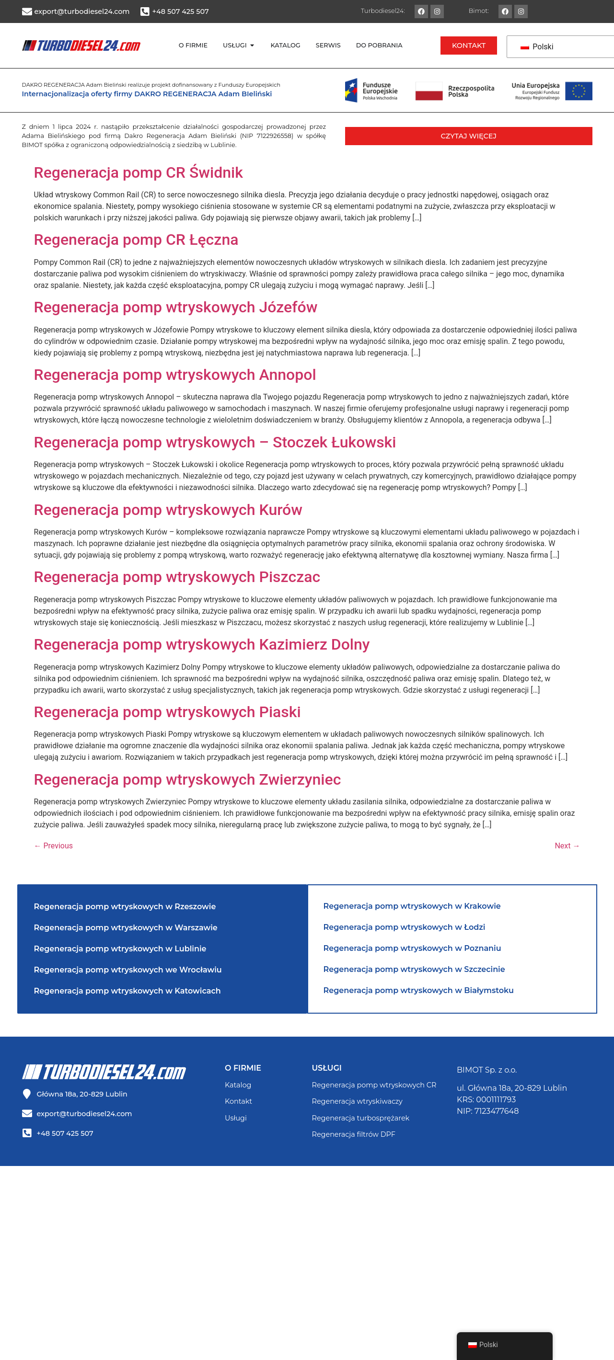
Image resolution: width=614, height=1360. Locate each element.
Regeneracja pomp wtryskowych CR (374, 1085)
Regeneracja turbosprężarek (361, 1118)
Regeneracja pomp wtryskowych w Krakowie (412, 906)
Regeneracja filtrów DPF (353, 1134)
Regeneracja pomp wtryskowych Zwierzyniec (187, 779)
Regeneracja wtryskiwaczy (357, 1101)
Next (567, 845)
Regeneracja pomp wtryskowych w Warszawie (126, 927)
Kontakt (238, 1101)
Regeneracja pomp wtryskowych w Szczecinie (414, 969)
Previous (53, 845)
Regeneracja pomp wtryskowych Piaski (167, 712)
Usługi (236, 1118)
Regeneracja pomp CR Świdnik (138, 172)
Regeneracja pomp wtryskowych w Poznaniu (412, 948)
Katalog (238, 1085)
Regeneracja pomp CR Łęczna (136, 239)
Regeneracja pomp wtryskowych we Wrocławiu (128, 969)
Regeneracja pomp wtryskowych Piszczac (177, 577)
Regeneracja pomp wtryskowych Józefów (176, 307)
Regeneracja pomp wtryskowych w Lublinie (120, 948)
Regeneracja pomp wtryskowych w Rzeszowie (125, 906)
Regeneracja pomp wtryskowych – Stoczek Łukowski (215, 442)
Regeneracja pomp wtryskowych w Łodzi (405, 927)
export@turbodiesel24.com (82, 11)
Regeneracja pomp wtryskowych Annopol (175, 375)
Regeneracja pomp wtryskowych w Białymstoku (419, 990)
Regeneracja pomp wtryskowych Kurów (168, 510)
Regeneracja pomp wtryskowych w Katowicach (127, 990)
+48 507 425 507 (180, 11)
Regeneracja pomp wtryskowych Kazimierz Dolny (202, 644)
